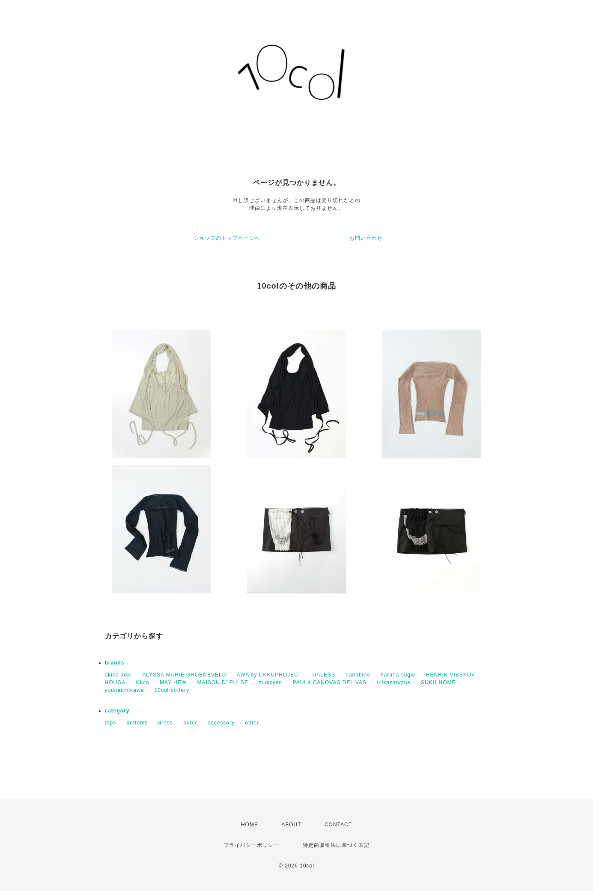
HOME (249, 825)
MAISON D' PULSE (222, 682)
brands (115, 663)
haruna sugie (398, 675)
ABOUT (291, 825)
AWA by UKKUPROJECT (269, 675)
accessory (221, 723)
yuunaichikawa (124, 690)
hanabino (358, 675)
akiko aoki (118, 675)
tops (110, 723)
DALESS (324, 675)
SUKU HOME (438, 682)
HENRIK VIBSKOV (450, 675)
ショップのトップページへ (227, 238)
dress (165, 723)
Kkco (142, 682)
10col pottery (172, 690)
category (117, 711)
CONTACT (338, 825)
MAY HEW (173, 682)
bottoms (137, 723)
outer (190, 723)
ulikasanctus (393, 682)
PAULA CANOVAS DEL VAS (330, 682)
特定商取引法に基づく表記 (336, 845)
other (252, 723)
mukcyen (270, 682)
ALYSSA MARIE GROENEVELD (184, 675)
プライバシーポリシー (251, 845)
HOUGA (115, 682)
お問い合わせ (366, 238)
